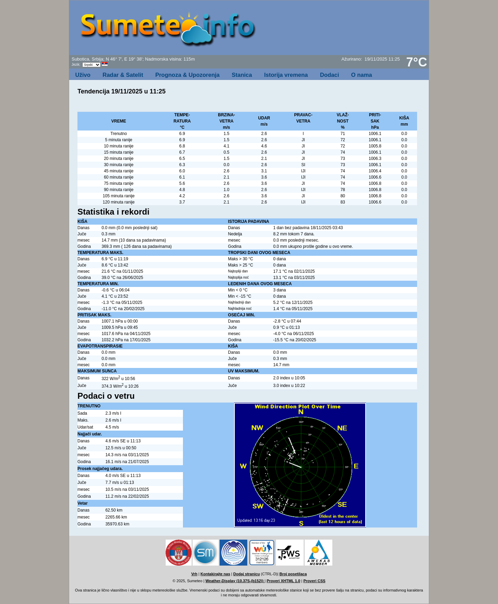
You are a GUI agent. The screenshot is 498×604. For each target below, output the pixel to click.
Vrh (194, 574)
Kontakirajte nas (215, 574)
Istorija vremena (286, 75)
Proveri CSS (314, 581)
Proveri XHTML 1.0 (283, 581)
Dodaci (329, 75)
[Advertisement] (345, 30)
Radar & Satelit (123, 75)
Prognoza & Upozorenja (187, 75)
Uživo (83, 75)
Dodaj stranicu (246, 574)
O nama (361, 75)
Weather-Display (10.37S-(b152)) (235, 581)
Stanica (242, 75)
